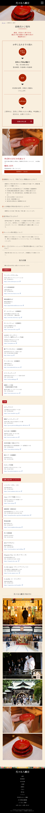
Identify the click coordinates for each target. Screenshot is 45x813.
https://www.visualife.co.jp (11, 413)
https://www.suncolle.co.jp (11, 329)
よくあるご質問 (22, 802)
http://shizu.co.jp (8, 355)
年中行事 (22, 781)
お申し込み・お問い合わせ (22, 805)
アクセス (22, 794)
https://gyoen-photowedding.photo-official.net (16, 425)
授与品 (22, 792)
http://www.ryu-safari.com (11, 437)
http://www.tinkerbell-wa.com (12, 367)
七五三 (22, 789)
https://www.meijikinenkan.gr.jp (12, 527)
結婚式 (22, 787)
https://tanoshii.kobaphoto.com (12, 471)
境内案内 (22, 779)
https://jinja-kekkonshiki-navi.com (13, 305)
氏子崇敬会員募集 (22, 800)
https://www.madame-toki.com (12, 491)
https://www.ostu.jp (9, 503)
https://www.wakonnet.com (11, 393)
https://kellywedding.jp (10, 379)
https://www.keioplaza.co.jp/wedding (13, 549)
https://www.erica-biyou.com (11, 293)
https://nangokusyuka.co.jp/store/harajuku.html (16, 515)
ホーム (3, 23)
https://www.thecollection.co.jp (12, 317)
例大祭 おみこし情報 (22, 797)
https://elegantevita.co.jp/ (10, 561)
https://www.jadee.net (9, 343)
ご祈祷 (22, 784)
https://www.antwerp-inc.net (11, 281)
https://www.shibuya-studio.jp (11, 449)
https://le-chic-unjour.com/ (11, 573)
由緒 (22, 776)
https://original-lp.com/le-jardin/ (12, 585)
